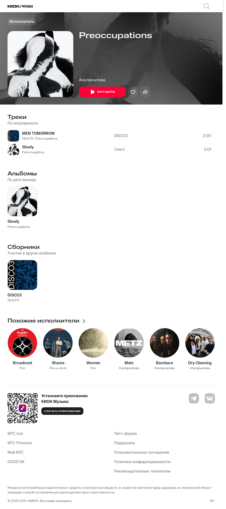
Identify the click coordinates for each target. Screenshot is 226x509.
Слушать (102, 92)
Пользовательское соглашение (141, 452)
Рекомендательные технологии (142, 471)
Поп (22, 368)
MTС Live (15, 433)
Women (93, 363)
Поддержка (124, 443)
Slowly (28, 147)
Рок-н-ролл (58, 368)
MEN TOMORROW (38, 133)
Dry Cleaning (200, 363)
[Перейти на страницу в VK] (210, 398)
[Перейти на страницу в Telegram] (194, 398)
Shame (58, 363)
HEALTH (27, 138)
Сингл (119, 149)
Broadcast (22, 363)
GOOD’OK (16, 462)
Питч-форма (125, 433)
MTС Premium (20, 443)
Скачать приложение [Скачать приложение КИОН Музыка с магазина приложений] (62, 411)
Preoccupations (46, 138)
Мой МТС (16, 452)
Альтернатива (92, 80)
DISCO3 (121, 136)
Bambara (164, 363)
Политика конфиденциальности (142, 462)
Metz (129, 363)
